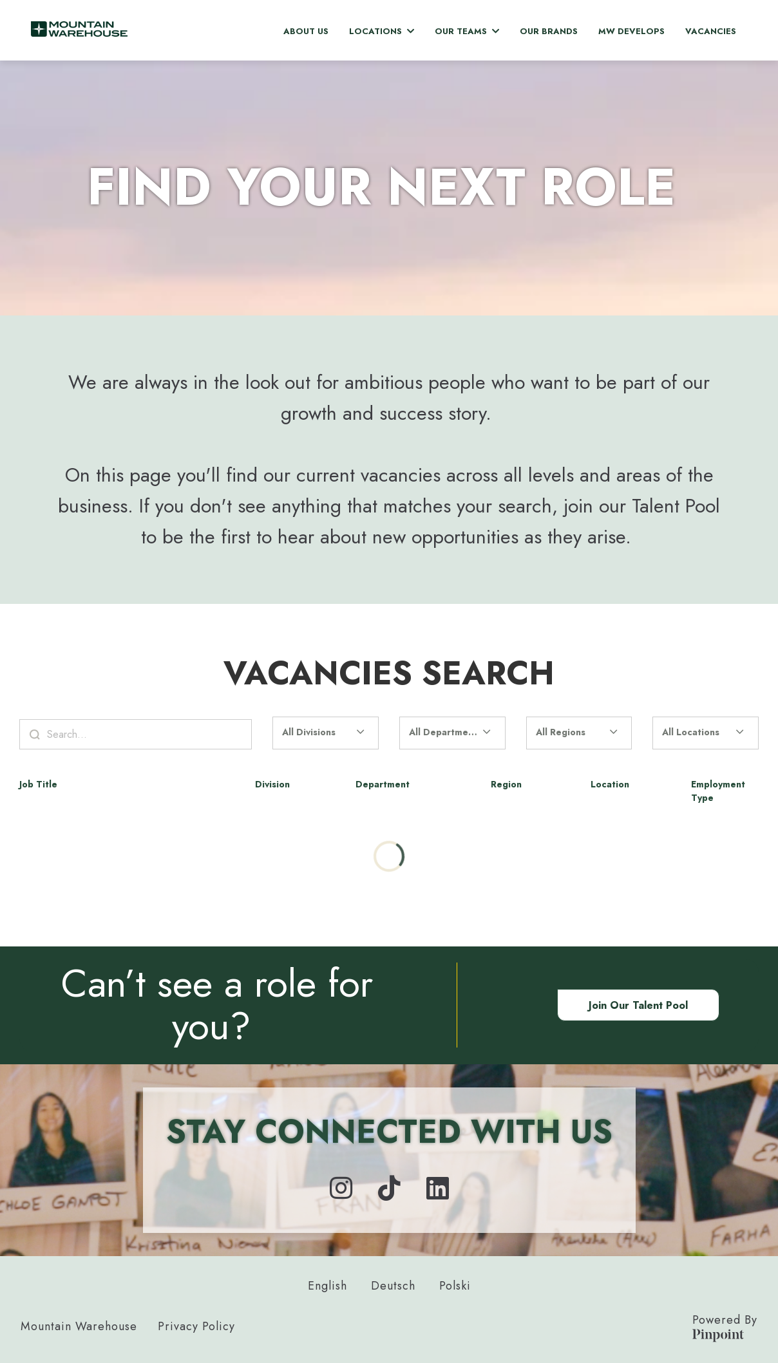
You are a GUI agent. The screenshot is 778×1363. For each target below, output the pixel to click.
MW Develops (631, 31)
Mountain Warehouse (79, 1326)
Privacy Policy (196, 1326)
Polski (455, 1285)
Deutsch (393, 1285)
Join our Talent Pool (638, 1005)
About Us (305, 31)
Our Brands (549, 31)
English (327, 1285)
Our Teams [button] (467, 31)
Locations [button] (381, 31)
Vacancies (710, 31)
